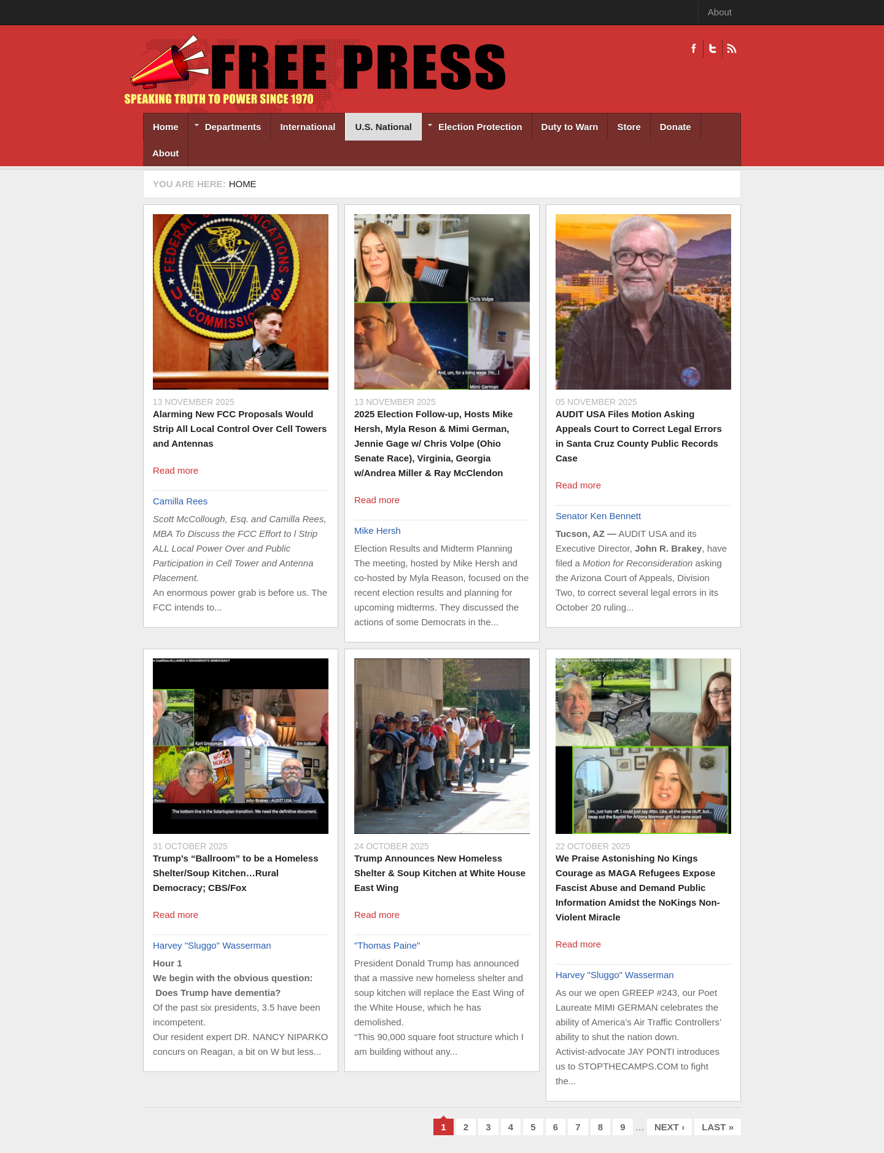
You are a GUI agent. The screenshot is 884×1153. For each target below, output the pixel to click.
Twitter (712, 48)
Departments (225, 127)
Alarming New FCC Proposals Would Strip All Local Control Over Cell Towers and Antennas (240, 429)
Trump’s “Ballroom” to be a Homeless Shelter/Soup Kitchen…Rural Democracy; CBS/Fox (236, 873)
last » (718, 1127)
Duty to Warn (570, 126)
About (720, 12)
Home (166, 126)
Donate (675, 126)
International (307, 126)
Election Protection (472, 127)
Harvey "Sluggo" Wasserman (212, 945)
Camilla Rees (180, 501)
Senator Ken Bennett (598, 516)
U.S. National (383, 126)
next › (669, 1127)
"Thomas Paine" (387, 945)
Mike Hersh (377, 530)
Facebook (693, 48)
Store (628, 126)
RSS (731, 48)
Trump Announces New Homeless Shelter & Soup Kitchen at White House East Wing (439, 873)
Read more (175, 470)
